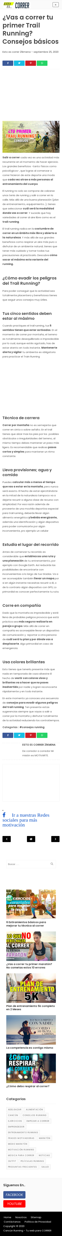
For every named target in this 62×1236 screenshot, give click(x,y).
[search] (52, 864)
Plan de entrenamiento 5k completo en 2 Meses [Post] (30, 1007)
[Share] (7, 63)
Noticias (44, 1155)
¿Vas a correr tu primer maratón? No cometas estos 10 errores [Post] (29, 966)
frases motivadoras (21, 1138)
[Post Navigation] (31, 839)
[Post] (31, 905)
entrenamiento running (23, 1132)
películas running (32, 1161)
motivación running (21, 1149)
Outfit (12, 1161)
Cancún (13, 1115)
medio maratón (17, 1144)
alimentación (34, 1109)
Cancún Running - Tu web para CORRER (27, 1230)
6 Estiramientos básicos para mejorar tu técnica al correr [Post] (26, 924)
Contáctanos (12, 1221)
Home (7, 1217)
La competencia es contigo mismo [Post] (29, 1048)
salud (45, 1166)
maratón (44, 1138)
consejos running (35, 1115)
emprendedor (16, 1126)
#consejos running (32, 727)
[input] (31, 864)
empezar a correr (38, 1121)
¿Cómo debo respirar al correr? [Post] (27, 1086)
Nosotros (21, 1217)
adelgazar (15, 1109)
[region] (31, 96)
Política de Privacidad (38, 1221)
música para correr (21, 1155)
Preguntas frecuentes (22, 1166)
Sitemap (36, 1217)
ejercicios (15, 1121)
